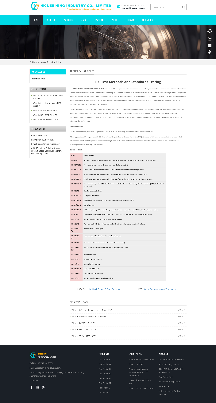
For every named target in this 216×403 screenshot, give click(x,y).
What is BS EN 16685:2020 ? (84, 336)
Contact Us (147, 20)
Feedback (130, 20)
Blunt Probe (164, 386)
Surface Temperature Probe (171, 359)
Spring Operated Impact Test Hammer (161, 289)
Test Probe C (104, 387)
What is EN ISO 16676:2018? (141, 359)
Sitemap (34, 380)
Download (98, 20)
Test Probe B (104, 359)
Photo (114, 20)
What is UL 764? (136, 364)
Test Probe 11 (105, 364)
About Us (51, 20)
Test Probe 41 (105, 383)
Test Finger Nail (165, 377)
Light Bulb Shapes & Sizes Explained (104, 289)
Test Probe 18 (105, 373)
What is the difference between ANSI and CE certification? (138, 372)
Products (68, 20)
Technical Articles (54, 62)
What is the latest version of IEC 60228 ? (89, 316)
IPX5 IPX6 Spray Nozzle (169, 364)
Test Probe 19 (105, 369)
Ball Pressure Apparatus (169, 381)
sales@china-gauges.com (133, 8)
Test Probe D (104, 392)
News (83, 20)
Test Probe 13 (105, 378)
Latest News (135, 353)
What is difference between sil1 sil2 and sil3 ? (92, 310)
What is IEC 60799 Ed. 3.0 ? (83, 323)
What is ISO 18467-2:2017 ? (84, 329)
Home (36, 20)
